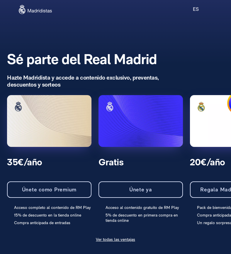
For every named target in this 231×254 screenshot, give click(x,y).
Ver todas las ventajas (115, 239)
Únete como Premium (49, 189)
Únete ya (140, 189)
